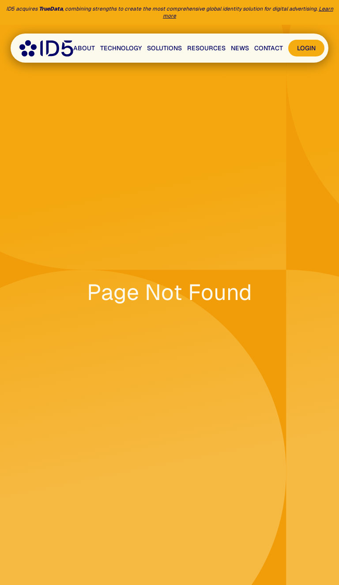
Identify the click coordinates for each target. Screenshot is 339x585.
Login (306, 48)
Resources (206, 48)
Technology (121, 48)
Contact (268, 48)
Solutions (164, 48)
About (84, 48)
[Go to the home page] (46, 48)
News (240, 48)
